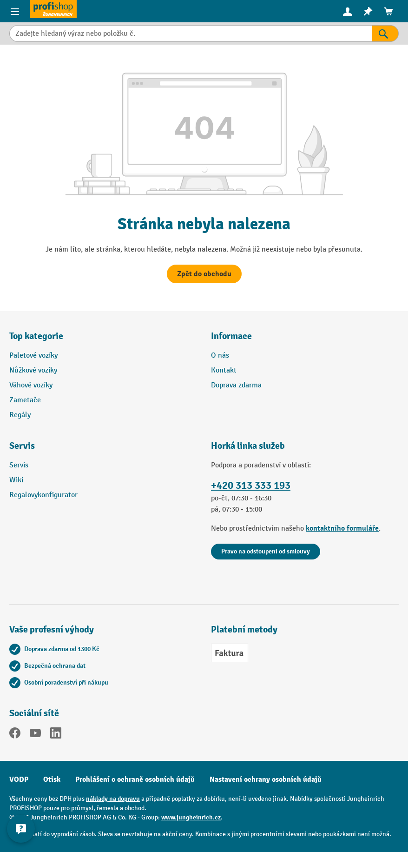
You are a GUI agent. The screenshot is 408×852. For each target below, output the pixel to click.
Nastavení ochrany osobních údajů (266, 779)
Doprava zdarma (236, 385)
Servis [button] (22, 446)
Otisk (51, 779)
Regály (20, 415)
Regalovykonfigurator (43, 495)
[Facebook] (14, 734)
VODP (18, 779)
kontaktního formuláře (342, 528)
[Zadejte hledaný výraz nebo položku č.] (190, 33)
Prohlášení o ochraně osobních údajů (135, 779)
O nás (220, 355)
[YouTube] (35, 734)
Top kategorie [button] (36, 336)
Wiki (16, 480)
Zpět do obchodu (204, 274)
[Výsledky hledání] (385, 33)
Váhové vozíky (31, 385)
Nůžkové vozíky (33, 370)
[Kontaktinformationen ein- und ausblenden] (21, 829)
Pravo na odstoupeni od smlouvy (265, 551)
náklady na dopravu (113, 799)
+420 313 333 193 (250, 485)
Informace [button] (231, 336)
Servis (18, 465)
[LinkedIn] (55, 734)
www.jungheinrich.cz (191, 817)
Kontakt (224, 370)
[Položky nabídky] (15, 11)
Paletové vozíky (33, 355)
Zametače (25, 400)
